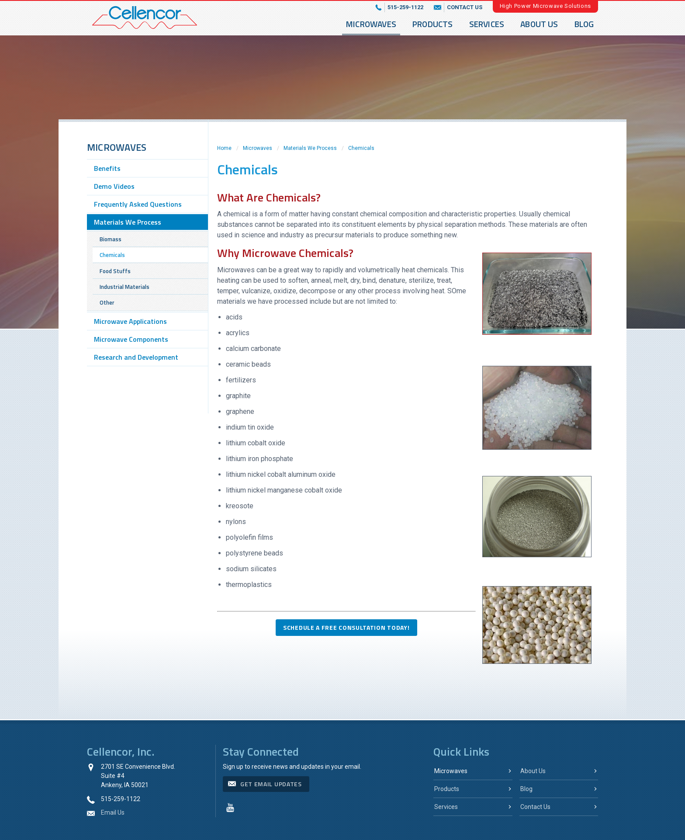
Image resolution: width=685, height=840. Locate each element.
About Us (539, 23)
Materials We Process (310, 148)
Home (224, 148)
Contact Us (535, 806)
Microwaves (371, 23)
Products (432, 23)
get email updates (271, 783)
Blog (584, 23)
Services (487, 23)
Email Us (113, 812)
